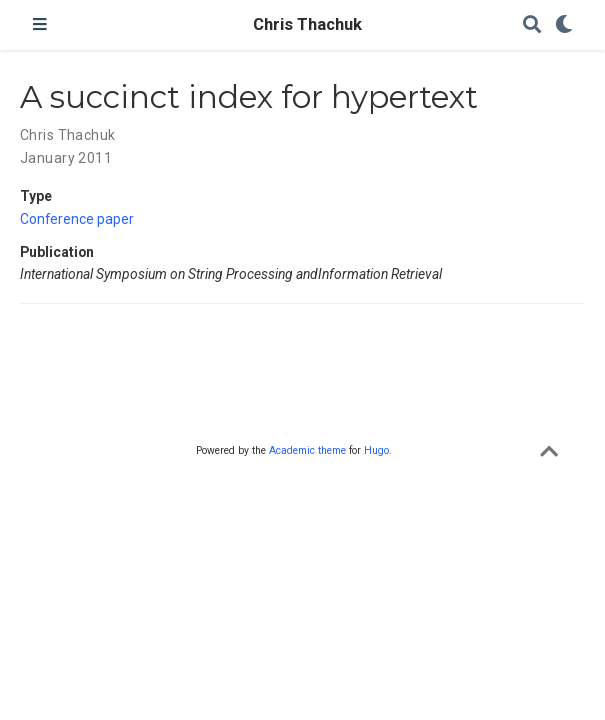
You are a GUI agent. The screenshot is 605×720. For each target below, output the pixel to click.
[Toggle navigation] (40, 25)
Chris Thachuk (303, 24)
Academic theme (307, 450)
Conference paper (77, 219)
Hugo (376, 450)
